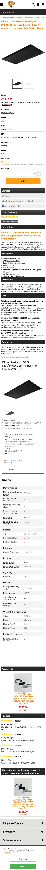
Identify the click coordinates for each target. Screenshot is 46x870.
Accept (23, 866)
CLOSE (44, 848)
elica (3, 121)
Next (43, 54)
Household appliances (9, 12)
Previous (2, 54)
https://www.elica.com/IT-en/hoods (14, 357)
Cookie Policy (8, 853)
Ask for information (12, 206)
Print (6, 196)
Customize (23, 859)
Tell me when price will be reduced (18, 201)
